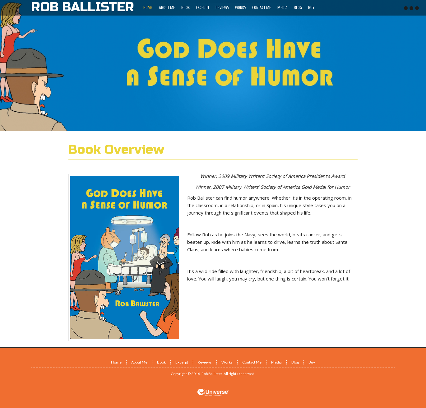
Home (116, 362)
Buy (311, 362)
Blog (295, 362)
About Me (139, 362)
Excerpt (181, 362)
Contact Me (252, 362)
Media (276, 362)
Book (161, 362)
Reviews (205, 362)
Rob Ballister (211, 373)
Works (227, 362)
